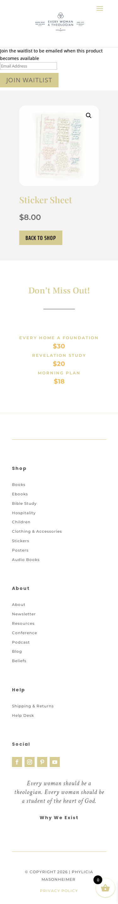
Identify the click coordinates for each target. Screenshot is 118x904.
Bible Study (24, 515)
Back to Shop (40, 238)
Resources (23, 635)
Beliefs (19, 672)
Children (21, 533)
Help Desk (23, 727)
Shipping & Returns (33, 718)
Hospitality (24, 524)
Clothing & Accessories (37, 543)
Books (18, 496)
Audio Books (26, 571)
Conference (24, 644)
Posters (20, 562)
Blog (17, 663)
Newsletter (24, 626)
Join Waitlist (29, 80)
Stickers (20, 552)
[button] (88, 115)
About (18, 616)
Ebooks (20, 506)
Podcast (21, 654)
